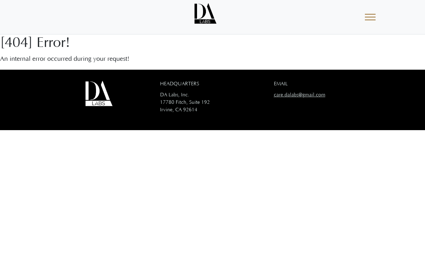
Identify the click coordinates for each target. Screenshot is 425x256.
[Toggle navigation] (370, 17)
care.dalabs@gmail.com (299, 95)
